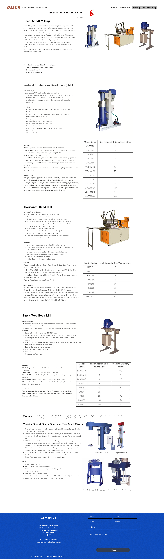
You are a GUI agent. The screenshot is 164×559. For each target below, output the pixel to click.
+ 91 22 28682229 (51, 540)
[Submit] (113, 550)
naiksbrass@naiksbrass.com (51, 542)
